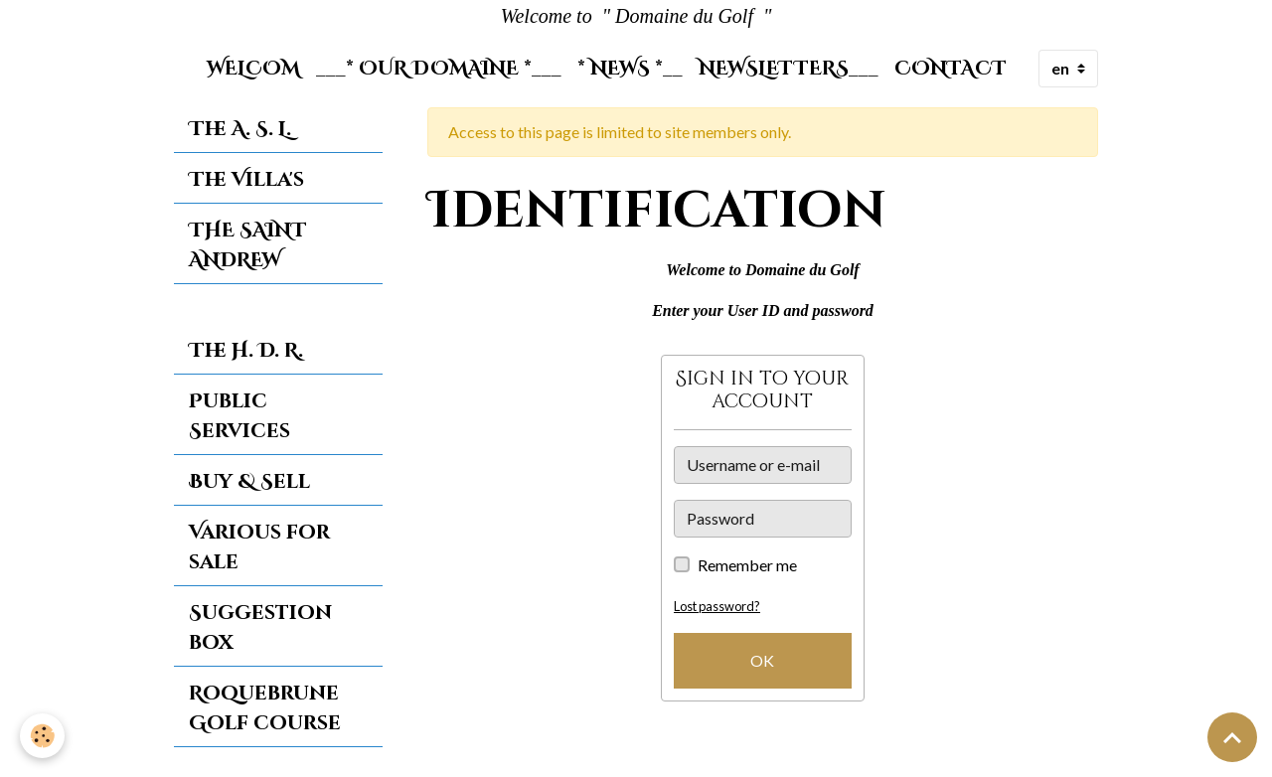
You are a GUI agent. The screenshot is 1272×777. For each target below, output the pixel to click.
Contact (950, 68)
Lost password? (717, 606)
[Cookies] (42, 735)
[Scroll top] (1232, 737)
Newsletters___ (788, 68)
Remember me (747, 564)
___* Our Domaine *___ (438, 68)
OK (762, 660)
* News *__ (630, 68)
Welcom (253, 68)
